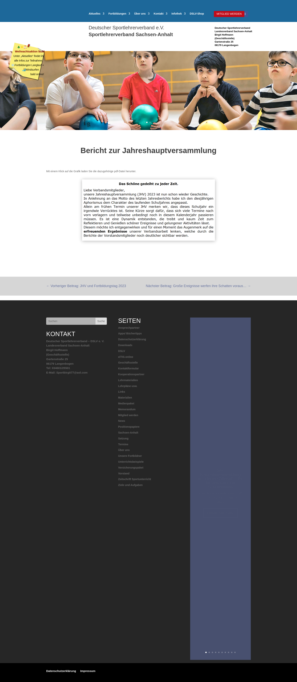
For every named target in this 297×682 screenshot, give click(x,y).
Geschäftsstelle (128, 362)
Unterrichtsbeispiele (131, 461)
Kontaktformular (128, 368)
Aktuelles (94, 13)
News (121, 420)
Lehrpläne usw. (127, 386)
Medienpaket (126, 403)
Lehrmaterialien (128, 380)
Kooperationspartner (131, 374)
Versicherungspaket (130, 467)
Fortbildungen (117, 13)
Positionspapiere (129, 426)
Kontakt (158, 13)
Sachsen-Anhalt (128, 432)
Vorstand (124, 473)
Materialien (125, 397)
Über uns (140, 13)
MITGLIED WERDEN (229, 13)
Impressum (87, 670)
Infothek (176, 13)
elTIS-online (125, 356)
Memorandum (127, 409)
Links (121, 391)
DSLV (121, 351)
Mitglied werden (128, 415)
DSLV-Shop (197, 13)
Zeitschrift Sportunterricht (134, 479)
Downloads (125, 345)
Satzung (123, 438)
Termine (123, 444)
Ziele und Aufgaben (130, 485)
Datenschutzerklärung (132, 339)
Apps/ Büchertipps (130, 333)
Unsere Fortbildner (130, 455)
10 (235, 652)
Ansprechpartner (129, 327)
